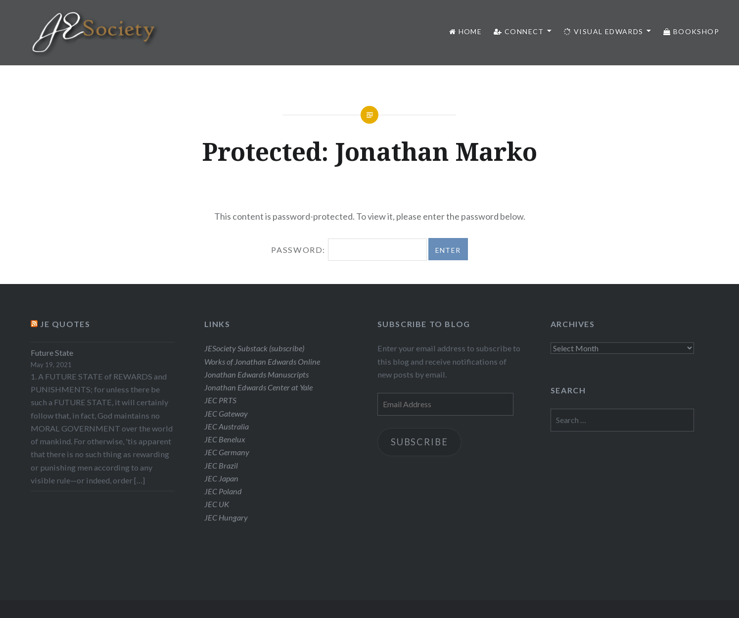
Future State (52, 352)
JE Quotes (65, 324)
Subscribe (419, 441)
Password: (348, 249)
